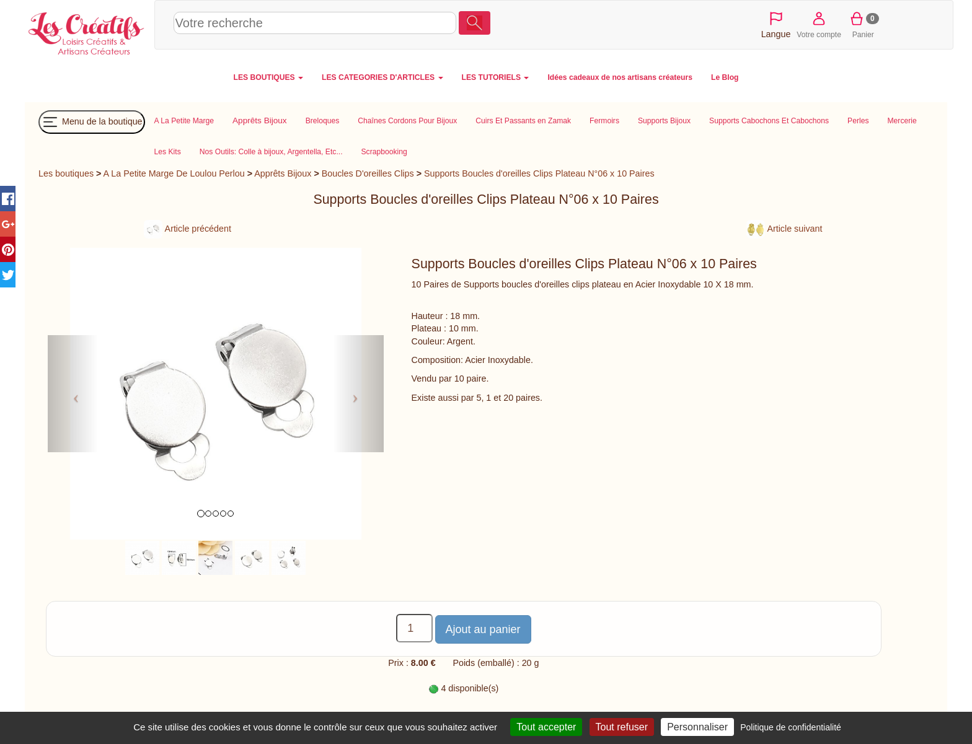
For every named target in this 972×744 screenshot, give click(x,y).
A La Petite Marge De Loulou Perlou (174, 173)
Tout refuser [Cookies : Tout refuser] (622, 727)
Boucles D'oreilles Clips (368, 173)
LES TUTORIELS (495, 77)
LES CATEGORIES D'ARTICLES (382, 77)
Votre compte (819, 24)
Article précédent (187, 229)
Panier (863, 24)
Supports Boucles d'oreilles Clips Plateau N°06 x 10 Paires (539, 173)
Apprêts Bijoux (282, 173)
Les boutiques (66, 173)
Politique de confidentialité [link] (790, 727)
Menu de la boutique (92, 122)
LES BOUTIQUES (269, 77)
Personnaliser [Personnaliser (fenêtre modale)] (697, 727)
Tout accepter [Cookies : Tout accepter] (546, 727)
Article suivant (784, 229)
